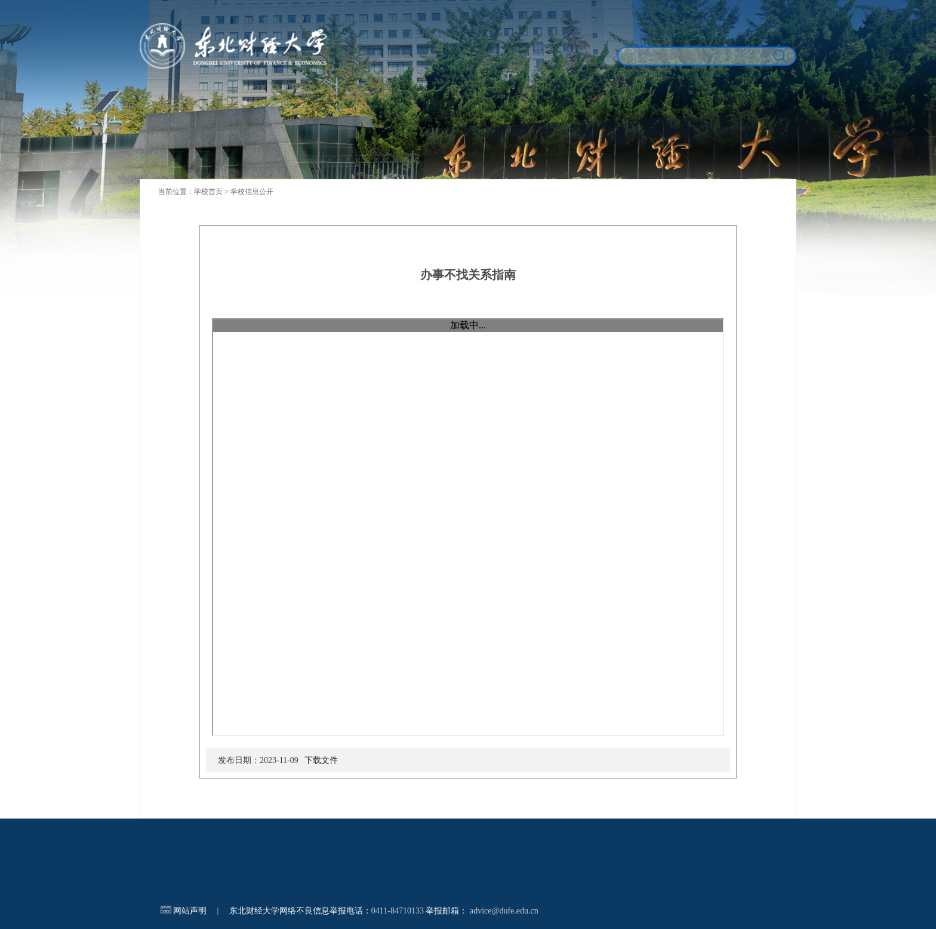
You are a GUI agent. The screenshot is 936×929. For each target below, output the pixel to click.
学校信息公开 (251, 191)
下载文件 (321, 760)
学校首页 (208, 191)
